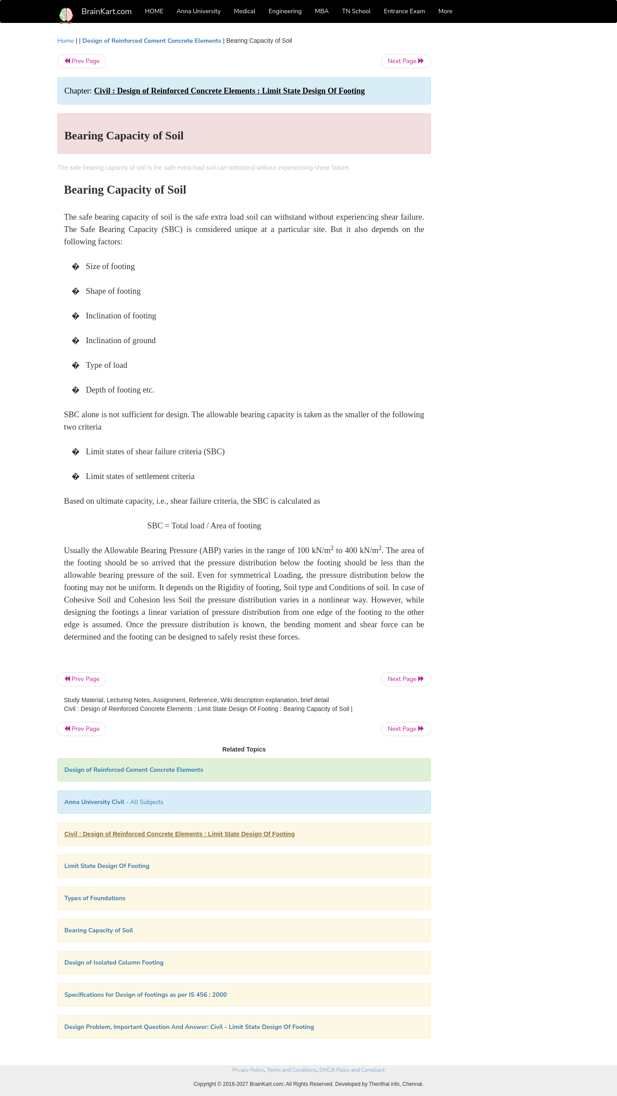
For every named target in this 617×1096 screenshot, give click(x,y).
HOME (154, 11)
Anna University (199, 11)
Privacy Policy (248, 1070)
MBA (322, 11)
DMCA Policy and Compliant (352, 1070)
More (446, 11)
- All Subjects (114, 802)
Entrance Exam (404, 11)
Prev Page (82, 61)
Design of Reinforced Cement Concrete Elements (151, 41)
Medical (245, 11)
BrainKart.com (107, 11)
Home (65, 41)
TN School (356, 11)
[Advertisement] (502, 168)
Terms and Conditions (291, 1070)
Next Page (406, 61)
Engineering (285, 11)
